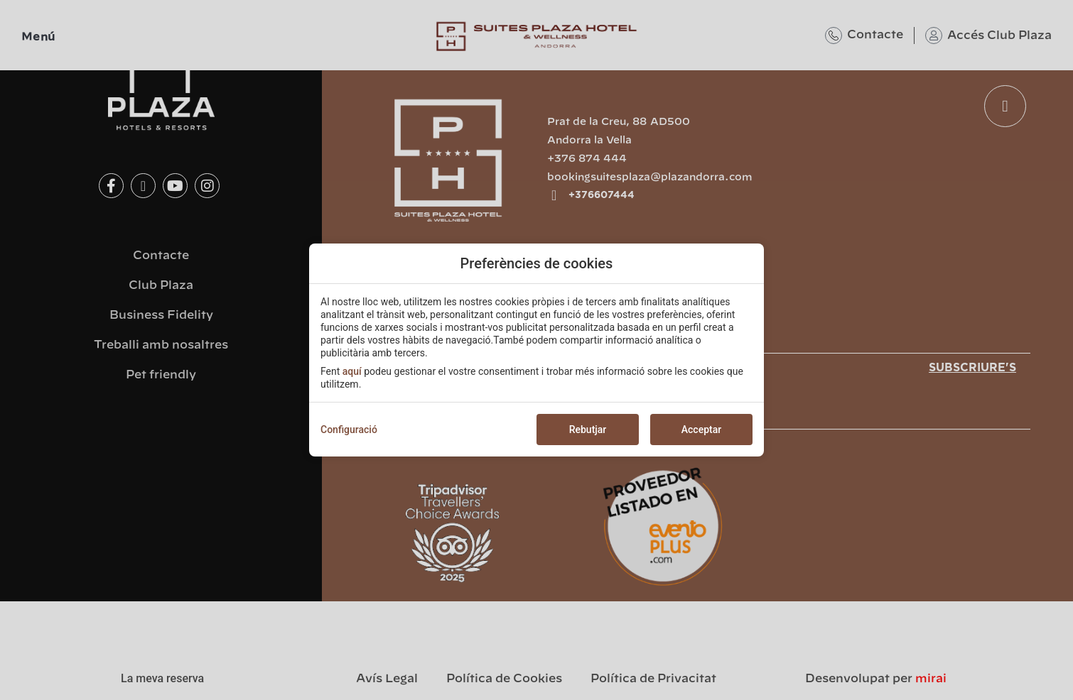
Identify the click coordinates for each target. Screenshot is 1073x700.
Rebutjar (588, 429)
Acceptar (701, 429)
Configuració (348, 429)
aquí (352, 371)
